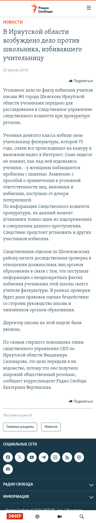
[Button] (81, 81)
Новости (13, 22)
